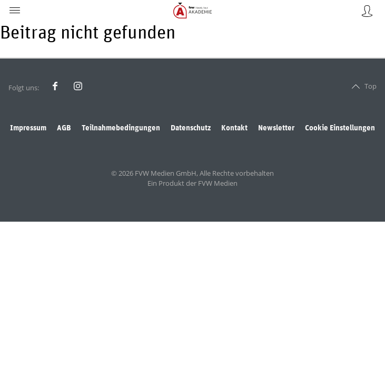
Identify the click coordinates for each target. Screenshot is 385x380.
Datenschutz (191, 128)
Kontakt (234, 128)
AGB (64, 128)
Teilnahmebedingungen (121, 128)
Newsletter (276, 128)
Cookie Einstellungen (340, 128)
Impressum (28, 128)
